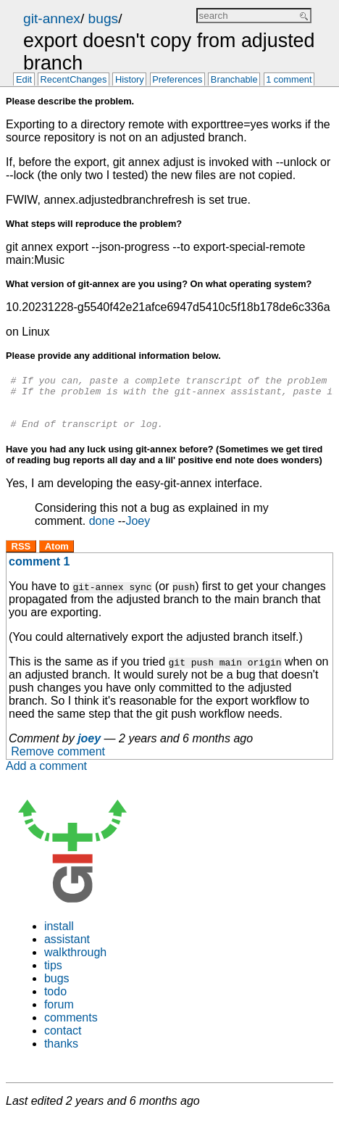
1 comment (288, 80)
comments (71, 1028)
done (102, 532)
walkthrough (75, 963)
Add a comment (46, 777)
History (129, 80)
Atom (57, 557)
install (59, 937)
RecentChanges (74, 80)
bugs (103, 18)
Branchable (234, 80)
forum (59, 1015)
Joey (137, 532)
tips (53, 976)
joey (89, 749)
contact (63, 1041)
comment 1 (39, 572)
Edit (24, 80)
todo (55, 1002)
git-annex (51, 18)
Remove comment (58, 762)
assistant (67, 950)
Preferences (177, 80)
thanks (61, 1054)
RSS (21, 557)
